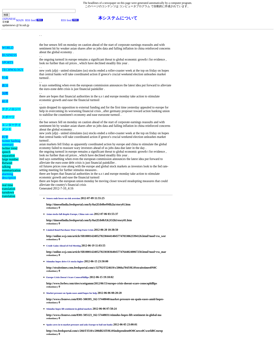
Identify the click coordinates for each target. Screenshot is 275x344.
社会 (5, 77)
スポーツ (8, 117)
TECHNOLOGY (13, 70)
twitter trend (9, 148)
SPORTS (7, 62)
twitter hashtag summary (11, 142)
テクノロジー (11, 109)
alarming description (9, 175)
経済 (5, 101)
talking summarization (11, 168)
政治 (5, 85)
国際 (5, 93)
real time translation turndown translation (8, 190)
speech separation (8, 153)
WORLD (8, 47)
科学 (5, 137)
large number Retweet (10, 161)
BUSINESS (9, 55)
